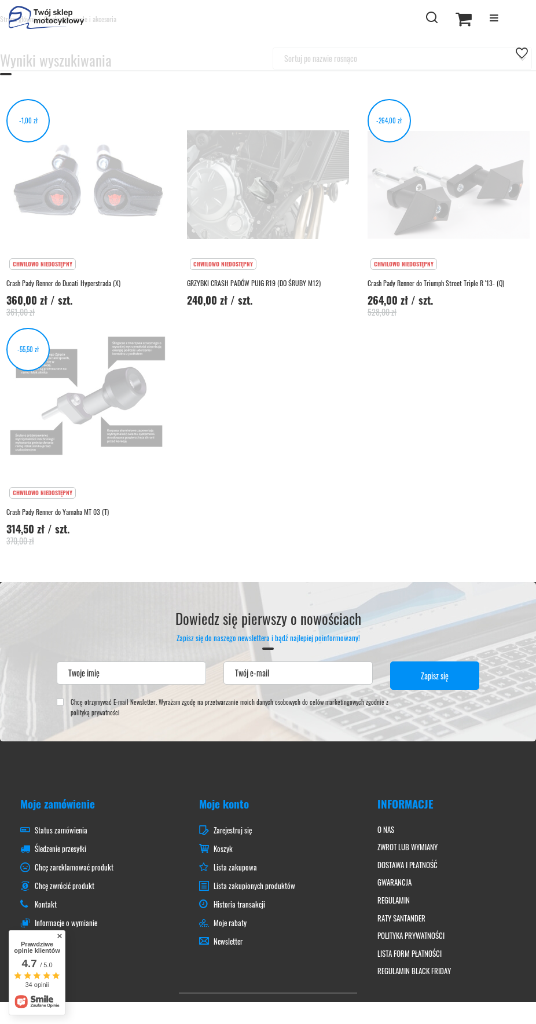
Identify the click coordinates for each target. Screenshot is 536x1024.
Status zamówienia (61, 830)
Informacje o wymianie (66, 923)
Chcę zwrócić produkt (64, 886)
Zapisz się (435, 676)
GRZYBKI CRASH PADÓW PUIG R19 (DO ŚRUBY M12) (254, 283)
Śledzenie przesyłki (60, 849)
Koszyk (223, 849)
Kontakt (46, 904)
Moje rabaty (230, 923)
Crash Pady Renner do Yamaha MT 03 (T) (57, 512)
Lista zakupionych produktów (254, 886)
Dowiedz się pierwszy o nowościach (268, 626)
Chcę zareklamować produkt (74, 867)
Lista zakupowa (235, 867)
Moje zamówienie (57, 803)
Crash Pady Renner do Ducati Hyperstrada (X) (63, 283)
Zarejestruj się (233, 830)
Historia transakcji (239, 904)
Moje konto (224, 803)
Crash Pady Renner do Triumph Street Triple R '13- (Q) (436, 283)
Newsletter (228, 941)
